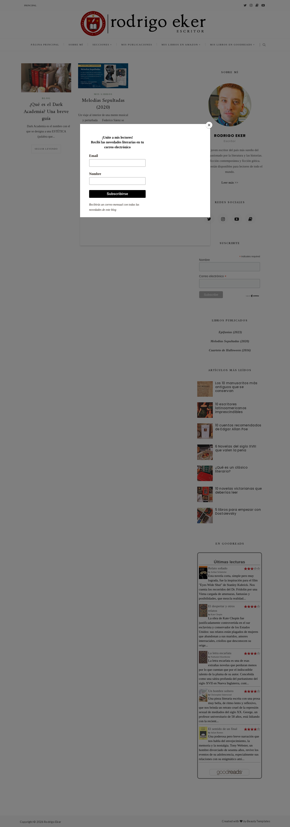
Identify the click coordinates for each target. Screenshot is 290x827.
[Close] (209, 125)
